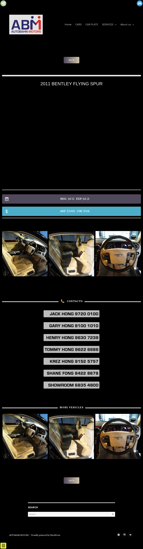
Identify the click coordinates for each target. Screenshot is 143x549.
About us (125, 24)
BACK (71, 60)
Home (68, 24)
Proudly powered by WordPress (45, 535)
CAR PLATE (91, 24)
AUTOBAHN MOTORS (19, 535)
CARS (78, 24)
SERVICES (107, 24)
